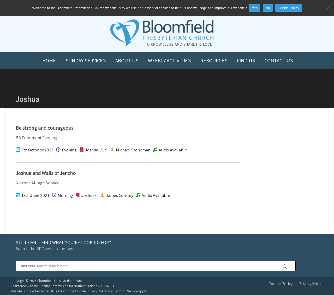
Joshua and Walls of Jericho (46, 173)
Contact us (279, 60)
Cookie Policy (281, 283)
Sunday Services (85, 60)
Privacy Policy (97, 291)
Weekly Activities (169, 60)
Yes (255, 8)
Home (49, 60)
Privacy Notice (311, 283)
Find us (246, 60)
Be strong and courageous (44, 128)
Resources (213, 60)
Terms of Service (126, 291)
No (267, 8)
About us (126, 60)
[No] (327, 8)
